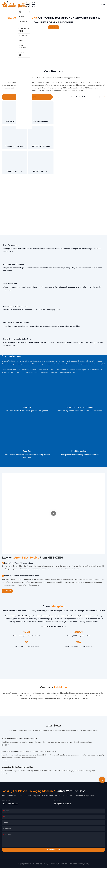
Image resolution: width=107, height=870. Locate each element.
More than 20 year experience (16, 323)
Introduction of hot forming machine (17, 769)
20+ (78, 642)
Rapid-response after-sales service (18, 339)
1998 (26, 632)
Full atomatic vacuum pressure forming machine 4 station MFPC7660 (14, 147)
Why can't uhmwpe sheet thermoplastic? (19, 739)
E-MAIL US (57, 803)
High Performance (11, 245)
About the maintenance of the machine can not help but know (29, 752)
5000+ (78, 632)
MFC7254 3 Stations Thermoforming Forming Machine (41, 147)
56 (26, 642)
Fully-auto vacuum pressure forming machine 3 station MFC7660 (41, 122)
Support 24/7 (6, 803)
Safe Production (10, 284)
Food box (27, 408)
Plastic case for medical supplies (80, 408)
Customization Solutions (13, 265)
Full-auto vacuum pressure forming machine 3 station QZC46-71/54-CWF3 (14, 172)
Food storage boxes (79, 451)
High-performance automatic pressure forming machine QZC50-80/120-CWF (41, 172)
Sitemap (73, 866)
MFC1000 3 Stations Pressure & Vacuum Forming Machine (14, 122)
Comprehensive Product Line (15, 307)
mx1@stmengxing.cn (62, 806)
